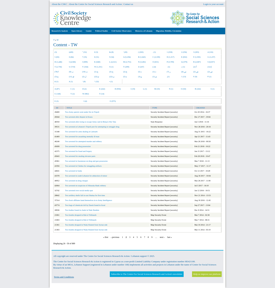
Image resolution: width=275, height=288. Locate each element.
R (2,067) (197, 62)
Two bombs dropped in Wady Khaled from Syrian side (86, 225)
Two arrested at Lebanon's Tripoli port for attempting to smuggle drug (92, 127)
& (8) (111, 52)
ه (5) (125, 77)
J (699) (85, 62)
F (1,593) (196, 57)
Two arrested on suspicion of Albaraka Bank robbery (85, 185)
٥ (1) (56, 81)
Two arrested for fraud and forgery (78, 151)
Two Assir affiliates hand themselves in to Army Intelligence (88, 200)
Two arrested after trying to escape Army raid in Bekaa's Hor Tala (90, 122)
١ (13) (183, 77)
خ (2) (125, 72)
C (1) (73, 89)
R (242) (198, 89)
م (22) (96, 77)
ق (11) (71, 77)
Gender (89, 31)
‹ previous (115, 237)
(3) (56, 52)
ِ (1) (168, 77)
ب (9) (71, 72)
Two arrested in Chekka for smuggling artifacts (83, 166)
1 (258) (169, 52)
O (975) (113, 101)
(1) (168, 67)
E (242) (102, 89)
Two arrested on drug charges (76, 181)
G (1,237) (211, 57)
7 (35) (84, 57)
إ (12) (209, 67)
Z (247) (141, 67)
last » (169, 237)
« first (105, 237)
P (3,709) (170, 62)
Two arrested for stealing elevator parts (80, 156)
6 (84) (71, 57)
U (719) (72, 67)
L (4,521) (112, 62)
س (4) (183, 72)
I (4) (85, 101)
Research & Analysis (60, 31)
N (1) (171, 89)
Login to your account (213, 4)
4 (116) (210, 52)
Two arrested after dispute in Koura (79, 117)
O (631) (156, 62)
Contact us (128, 4)
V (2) (73, 94)
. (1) (154, 52)
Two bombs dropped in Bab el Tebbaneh (80, 215)
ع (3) (57, 77)
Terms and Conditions (64, 277)
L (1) (145, 89)
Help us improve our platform (206, 274)
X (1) (111, 67)
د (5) (140, 72)
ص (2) (210, 72)
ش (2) (195, 72)
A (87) (57, 89)
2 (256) (184, 52)
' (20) (125, 52)
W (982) (85, 94)
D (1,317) (170, 57)
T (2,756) (58, 67)
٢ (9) (195, 77)
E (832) (184, 57)
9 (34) (111, 57)
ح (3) (111, 72)
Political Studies (101, 31)
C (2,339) (156, 57)
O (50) (183, 89)
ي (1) (155, 77)
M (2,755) (127, 62)
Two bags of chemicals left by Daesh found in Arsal (85, 205)
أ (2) (195, 67)
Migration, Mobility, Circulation (168, 31)
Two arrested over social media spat (79, 190)
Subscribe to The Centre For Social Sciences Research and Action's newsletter (146, 274)
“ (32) (96, 81)
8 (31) (96, 57)
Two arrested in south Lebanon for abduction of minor (86, 176)
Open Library (76, 31)
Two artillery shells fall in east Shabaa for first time (85, 195)
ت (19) (85, 72)
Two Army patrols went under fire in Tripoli (82, 112)
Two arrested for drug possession (78, 146)
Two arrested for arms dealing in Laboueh (81, 132)
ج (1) (96, 72)
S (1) (212, 89)
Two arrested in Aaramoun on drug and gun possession (86, 161)
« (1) (183, 67)
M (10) (157, 89)
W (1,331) (98, 67)
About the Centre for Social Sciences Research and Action (95, 4)
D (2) (84, 89)
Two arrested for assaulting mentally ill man (82, 136)
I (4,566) (72, 62)
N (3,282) (142, 62)
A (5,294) (127, 57)
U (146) (58, 94)
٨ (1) (71, 81)
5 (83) (57, 57)
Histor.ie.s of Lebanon (143, 31)
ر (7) (168, 72)
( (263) (140, 52)
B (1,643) (142, 57)
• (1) (111, 81)
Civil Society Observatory (121, 31)
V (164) (85, 67)
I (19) (133, 89)
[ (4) (154, 67)
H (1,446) (58, 62)
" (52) (84, 52)
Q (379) (184, 62)
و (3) (140, 77)
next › (162, 237)
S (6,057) (211, 62)
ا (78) (57, 72)
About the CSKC (59, 4)
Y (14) (101, 94)
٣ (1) (209, 77)
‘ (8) (84, 81)
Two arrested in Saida (73, 171)
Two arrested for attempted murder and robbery (83, 141)
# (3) (96, 52)
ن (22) (111, 77)
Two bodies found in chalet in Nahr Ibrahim (82, 210)
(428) (71, 52)
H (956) (118, 89)
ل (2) (84, 77)
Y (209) (126, 67)
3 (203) (196, 52)
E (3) (56, 101)
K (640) (97, 62)
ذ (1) (154, 72)
